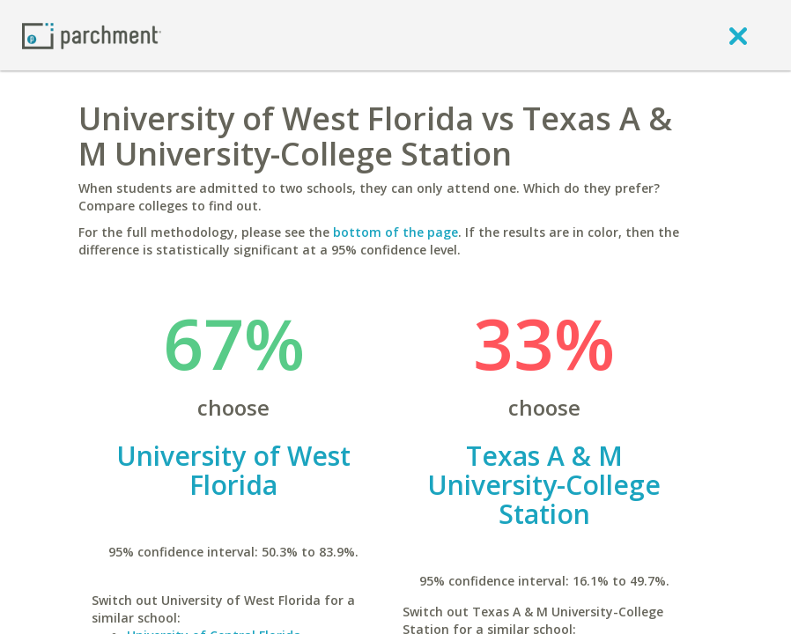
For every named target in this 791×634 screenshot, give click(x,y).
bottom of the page (395, 232)
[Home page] (91, 34)
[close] (738, 35)
